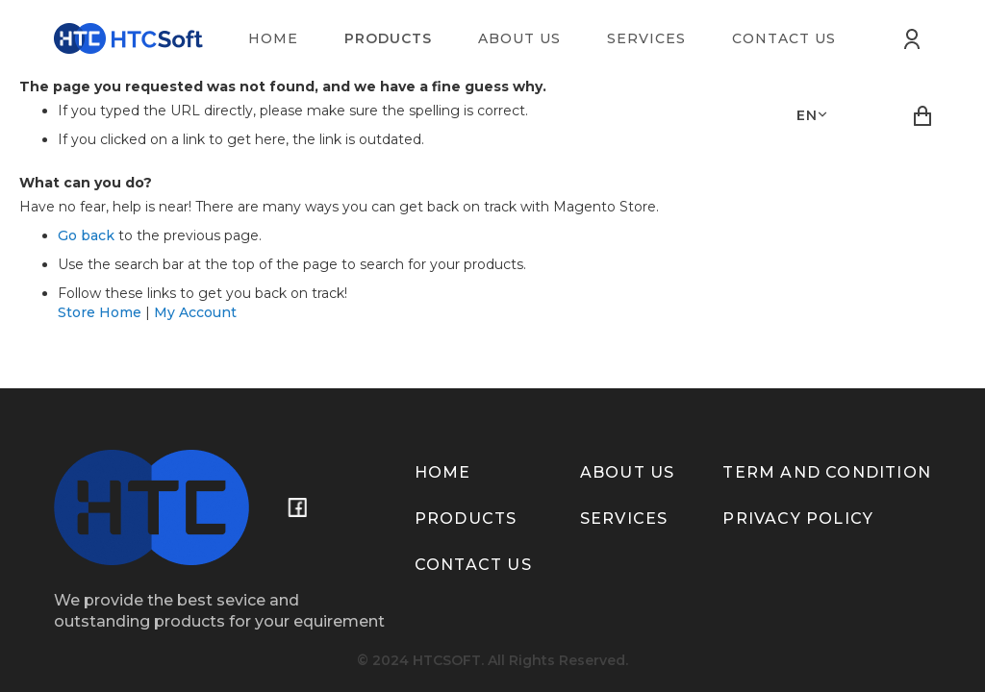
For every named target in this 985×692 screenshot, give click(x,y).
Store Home (99, 312)
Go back (86, 235)
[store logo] (128, 38)
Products (466, 518)
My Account (195, 312)
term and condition (826, 472)
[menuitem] (273, 38)
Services (624, 518)
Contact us (473, 565)
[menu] (554, 38)
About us (627, 472)
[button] (811, 115)
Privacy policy (797, 518)
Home (443, 472)
